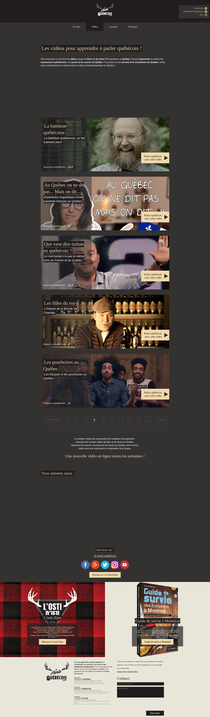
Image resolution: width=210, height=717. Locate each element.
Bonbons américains (80, 692)
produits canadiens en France (92, 681)
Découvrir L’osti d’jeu (52, 641)
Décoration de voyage (92, 701)
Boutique (133, 26)
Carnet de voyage (79, 701)
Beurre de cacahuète (93, 692)
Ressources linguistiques (195, 11)
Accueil (76, 26)
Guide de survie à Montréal (157, 621)
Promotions (200, 8)
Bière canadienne (88, 682)
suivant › (161, 419)
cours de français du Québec (94, 669)
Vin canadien (78, 683)
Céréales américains (80, 693)
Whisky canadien (88, 683)
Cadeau (81, 698)
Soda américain (103, 693)
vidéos (90, 671)
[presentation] (140, 704)
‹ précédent (53, 419)
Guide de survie (105, 583)
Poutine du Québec (99, 683)
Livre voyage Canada (80, 704)
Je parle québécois (105, 555)
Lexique (113, 26)
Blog (203, 15)
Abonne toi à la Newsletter (105, 574)
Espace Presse (122, 671)
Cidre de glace (98, 682)
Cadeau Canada (105, 704)
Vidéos (94, 26)
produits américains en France (93, 690)
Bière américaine (105, 692)
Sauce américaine (92, 693)
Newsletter (130, 671)
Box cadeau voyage (93, 704)
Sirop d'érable (78, 682)
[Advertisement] (105, 92)
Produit (82, 679)
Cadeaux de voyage (89, 700)
